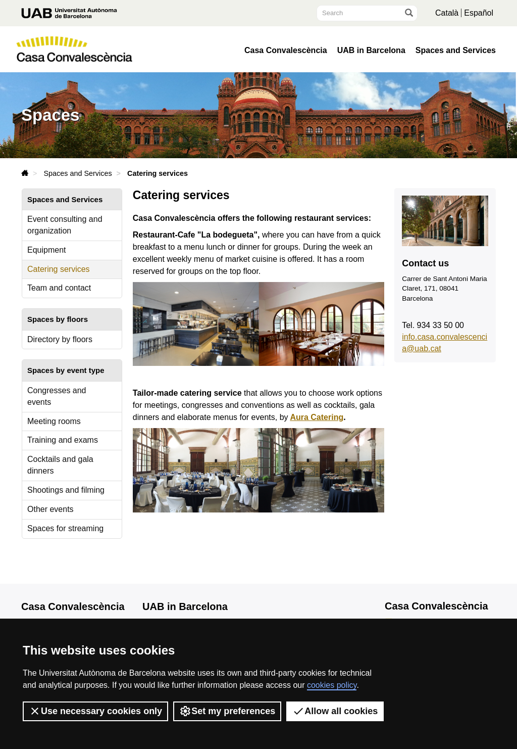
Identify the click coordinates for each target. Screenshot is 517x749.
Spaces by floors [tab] (57, 319)
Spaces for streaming (65, 528)
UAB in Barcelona (185, 606)
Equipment (46, 250)
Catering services (58, 269)
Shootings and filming (66, 490)
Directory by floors (59, 339)
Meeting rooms (54, 421)
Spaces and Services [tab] (64, 199)
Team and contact (59, 288)
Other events (50, 509)
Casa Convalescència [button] (285, 50)
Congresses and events (56, 396)
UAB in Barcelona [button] (371, 50)
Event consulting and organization (64, 225)
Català (446, 13)
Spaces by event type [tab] (66, 370)
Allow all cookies (335, 711)
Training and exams (62, 440)
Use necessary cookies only (95, 711)
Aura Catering (316, 417)
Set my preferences (227, 711)
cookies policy (331, 685)
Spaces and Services (456, 50)
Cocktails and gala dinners (60, 465)
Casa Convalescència (73, 606)
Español (478, 13)
